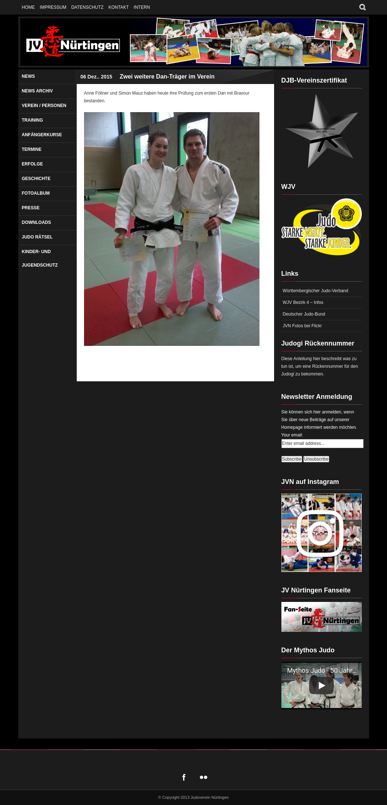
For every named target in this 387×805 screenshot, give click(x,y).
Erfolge (32, 164)
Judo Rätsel (37, 237)
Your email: (292, 435)
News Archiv (37, 91)
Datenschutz (87, 7)
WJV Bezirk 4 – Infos (303, 302)
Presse (31, 207)
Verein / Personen (44, 105)
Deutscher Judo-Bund (304, 314)
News (28, 76)
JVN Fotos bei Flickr (302, 325)
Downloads (36, 222)
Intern (142, 7)
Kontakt (119, 7)
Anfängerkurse (42, 134)
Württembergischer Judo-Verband (315, 290)
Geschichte (36, 178)
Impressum (53, 7)
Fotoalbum (36, 193)
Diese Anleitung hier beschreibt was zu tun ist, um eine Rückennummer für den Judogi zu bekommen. (319, 366)
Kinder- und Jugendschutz (40, 258)
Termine (32, 149)
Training (32, 120)
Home (28, 7)
